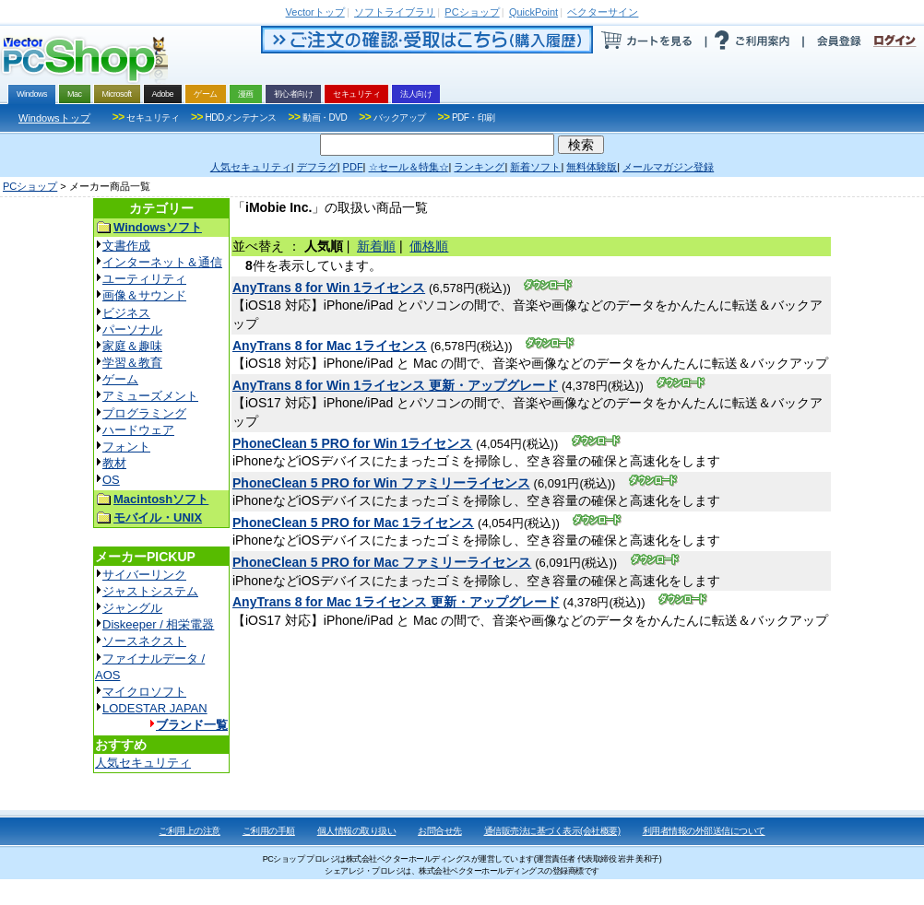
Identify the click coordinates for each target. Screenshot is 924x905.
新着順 (376, 246)
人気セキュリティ (143, 763)
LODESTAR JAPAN (154, 708)
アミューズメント (150, 396)
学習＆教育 (132, 363)
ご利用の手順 (269, 831)
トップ (315, 12)
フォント (126, 446)
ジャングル (132, 608)
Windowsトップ (54, 117)
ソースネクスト (144, 641)
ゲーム (120, 379)
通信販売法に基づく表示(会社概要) (552, 831)
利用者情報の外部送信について (704, 831)
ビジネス (126, 313)
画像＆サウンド (144, 295)
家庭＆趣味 (132, 346)
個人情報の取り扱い (357, 831)
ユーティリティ (144, 279)
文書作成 (126, 246)
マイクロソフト (144, 692)
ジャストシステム (150, 591)
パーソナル (132, 329)
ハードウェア (138, 430)
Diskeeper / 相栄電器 (158, 624)
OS (111, 480)
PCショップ (30, 186)
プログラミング (144, 413)
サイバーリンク (144, 575)
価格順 (428, 246)
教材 (114, 463)
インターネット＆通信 (162, 262)
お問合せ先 (440, 831)
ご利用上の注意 (189, 831)
